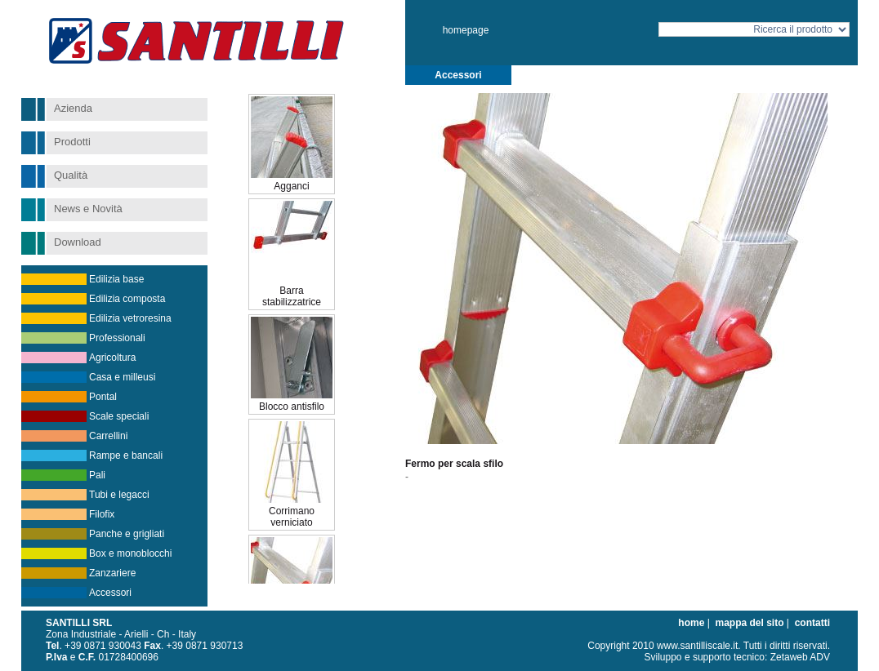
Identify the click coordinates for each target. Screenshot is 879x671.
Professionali (117, 338)
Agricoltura (112, 357)
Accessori (110, 592)
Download (77, 242)
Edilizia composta (127, 298)
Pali (97, 475)
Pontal (103, 396)
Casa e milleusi (122, 377)
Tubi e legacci (119, 494)
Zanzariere (112, 573)
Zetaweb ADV (800, 657)
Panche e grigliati (126, 534)
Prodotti (72, 142)
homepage (466, 30)
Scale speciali (119, 416)
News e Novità (88, 208)
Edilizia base (116, 279)
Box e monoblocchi (130, 553)
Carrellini (108, 436)
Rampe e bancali (126, 455)
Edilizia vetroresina (130, 318)
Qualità (70, 175)
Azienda (73, 108)
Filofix (101, 514)
